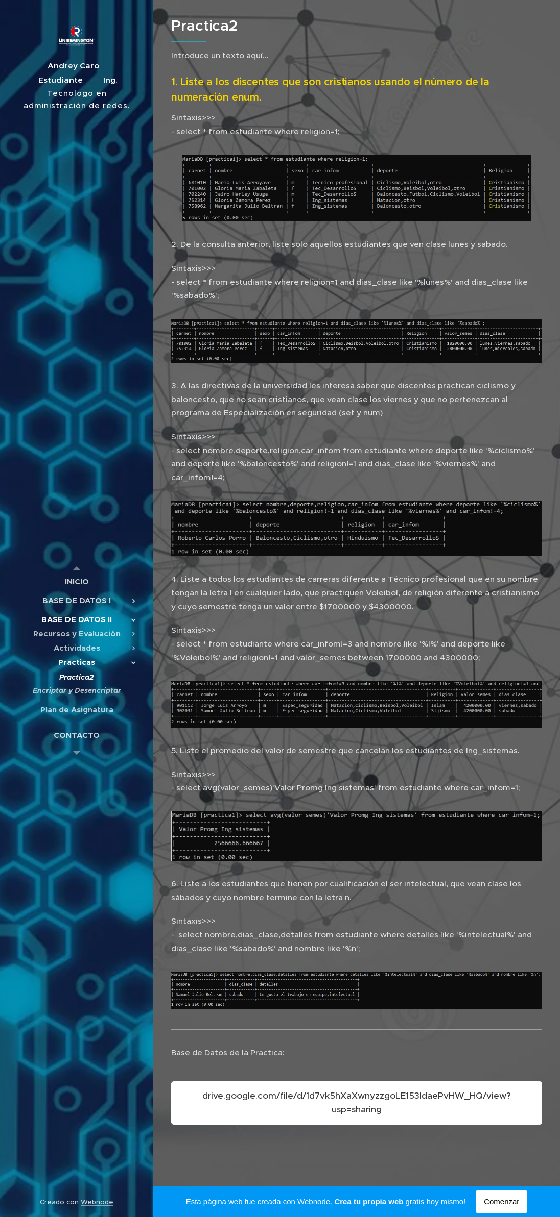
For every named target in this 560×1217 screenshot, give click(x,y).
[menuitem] (76, 581)
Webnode (97, 1202)
